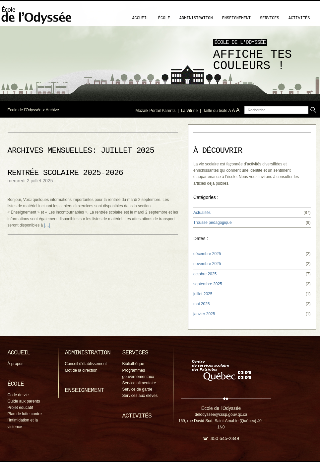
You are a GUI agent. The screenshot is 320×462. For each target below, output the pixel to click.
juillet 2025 (202, 294)
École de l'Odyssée (24, 110)
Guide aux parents (24, 401)
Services (269, 18)
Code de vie (18, 395)
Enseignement (236, 18)
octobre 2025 (205, 274)
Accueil (140, 18)
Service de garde (137, 389)
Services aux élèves (140, 395)
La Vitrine (189, 110)
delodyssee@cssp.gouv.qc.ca (221, 414)
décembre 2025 (207, 253)
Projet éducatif (20, 407)
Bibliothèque (133, 363)
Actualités (202, 212)
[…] (47, 225)
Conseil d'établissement (86, 363)
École (164, 18)
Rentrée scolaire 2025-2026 (65, 172)
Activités (299, 18)
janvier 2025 (204, 314)
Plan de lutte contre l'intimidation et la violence (25, 420)
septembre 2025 (207, 284)
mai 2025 (201, 304)
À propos (16, 363)
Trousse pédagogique (212, 222)
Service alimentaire (139, 383)
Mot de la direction (81, 370)
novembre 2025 (207, 263)
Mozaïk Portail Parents (156, 110)
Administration (196, 18)
